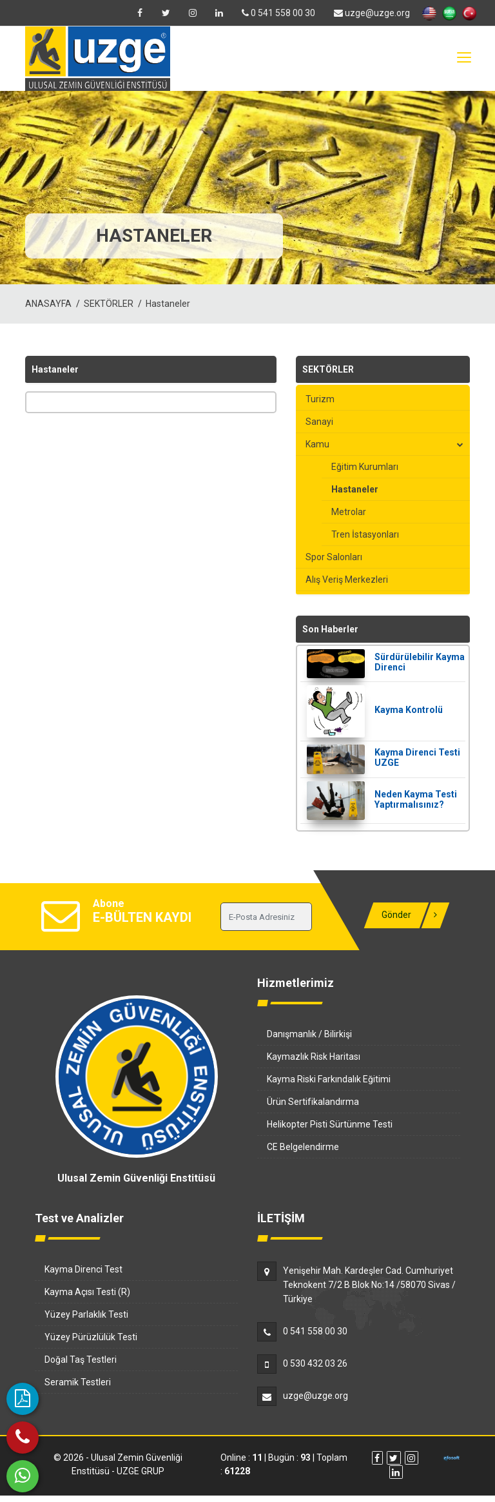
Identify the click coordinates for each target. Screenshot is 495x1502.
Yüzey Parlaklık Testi (86, 1314)
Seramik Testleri (77, 1382)
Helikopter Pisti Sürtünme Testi (330, 1124)
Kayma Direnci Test (83, 1269)
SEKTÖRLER (108, 303)
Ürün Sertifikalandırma (313, 1102)
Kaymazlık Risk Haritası (313, 1056)
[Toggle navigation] (463, 58)
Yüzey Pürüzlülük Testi (90, 1337)
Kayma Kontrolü (408, 710)
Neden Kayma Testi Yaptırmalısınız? (415, 799)
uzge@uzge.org (372, 13)
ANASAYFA (48, 303)
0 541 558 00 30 (278, 13)
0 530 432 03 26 (315, 1363)
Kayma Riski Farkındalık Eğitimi (329, 1079)
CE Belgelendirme (303, 1147)
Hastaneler (168, 303)
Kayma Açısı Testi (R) (87, 1292)
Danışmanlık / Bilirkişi (309, 1034)
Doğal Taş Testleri (80, 1359)
